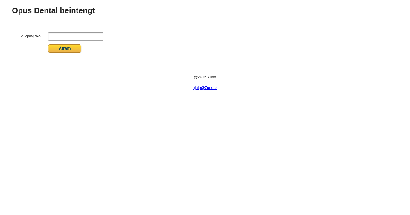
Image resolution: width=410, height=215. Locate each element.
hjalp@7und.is (205, 87)
